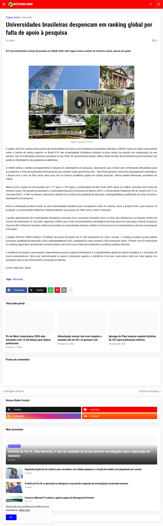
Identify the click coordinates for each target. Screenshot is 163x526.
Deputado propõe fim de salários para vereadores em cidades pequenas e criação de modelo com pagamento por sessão (83, 469)
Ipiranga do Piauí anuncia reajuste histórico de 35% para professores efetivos (132, 338)
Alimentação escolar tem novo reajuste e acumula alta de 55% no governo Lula (79, 338)
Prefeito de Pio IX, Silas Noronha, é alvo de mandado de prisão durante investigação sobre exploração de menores (79, 453)
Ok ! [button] (11, 517)
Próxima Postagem (149, 391)
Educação (27, 17)
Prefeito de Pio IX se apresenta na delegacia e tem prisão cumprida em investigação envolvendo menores (76, 483)
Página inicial (13, 17)
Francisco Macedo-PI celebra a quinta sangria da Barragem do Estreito (59, 497)
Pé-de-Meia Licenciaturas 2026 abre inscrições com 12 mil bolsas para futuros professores (28, 340)
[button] (4, 4)
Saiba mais (24, 510)
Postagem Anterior (14, 391)
